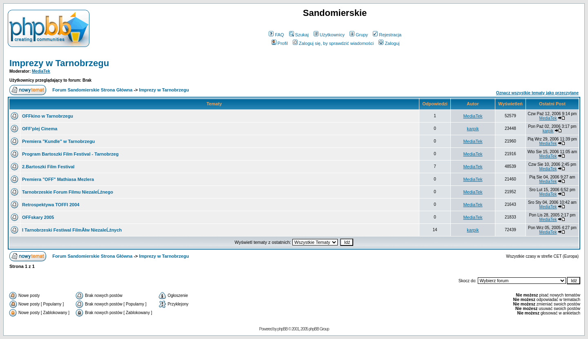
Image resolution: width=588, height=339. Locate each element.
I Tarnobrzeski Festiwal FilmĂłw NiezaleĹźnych (72, 229)
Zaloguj (389, 43)
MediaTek (41, 71)
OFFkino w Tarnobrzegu (47, 116)
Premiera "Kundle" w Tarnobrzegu (58, 141)
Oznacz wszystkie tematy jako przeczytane (537, 93)
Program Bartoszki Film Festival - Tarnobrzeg (70, 154)
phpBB (282, 329)
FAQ (276, 34)
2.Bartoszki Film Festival (48, 166)
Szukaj (299, 34)
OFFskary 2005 (38, 217)
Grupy (359, 34)
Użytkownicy (329, 34)
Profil (280, 43)
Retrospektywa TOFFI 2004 (50, 204)
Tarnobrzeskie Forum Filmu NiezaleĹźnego (67, 192)
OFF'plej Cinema (39, 128)
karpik (473, 128)
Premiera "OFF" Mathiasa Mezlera (58, 179)
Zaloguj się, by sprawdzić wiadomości (333, 43)
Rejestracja (387, 34)
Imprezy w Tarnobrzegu (59, 63)
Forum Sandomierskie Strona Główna (92, 89)
